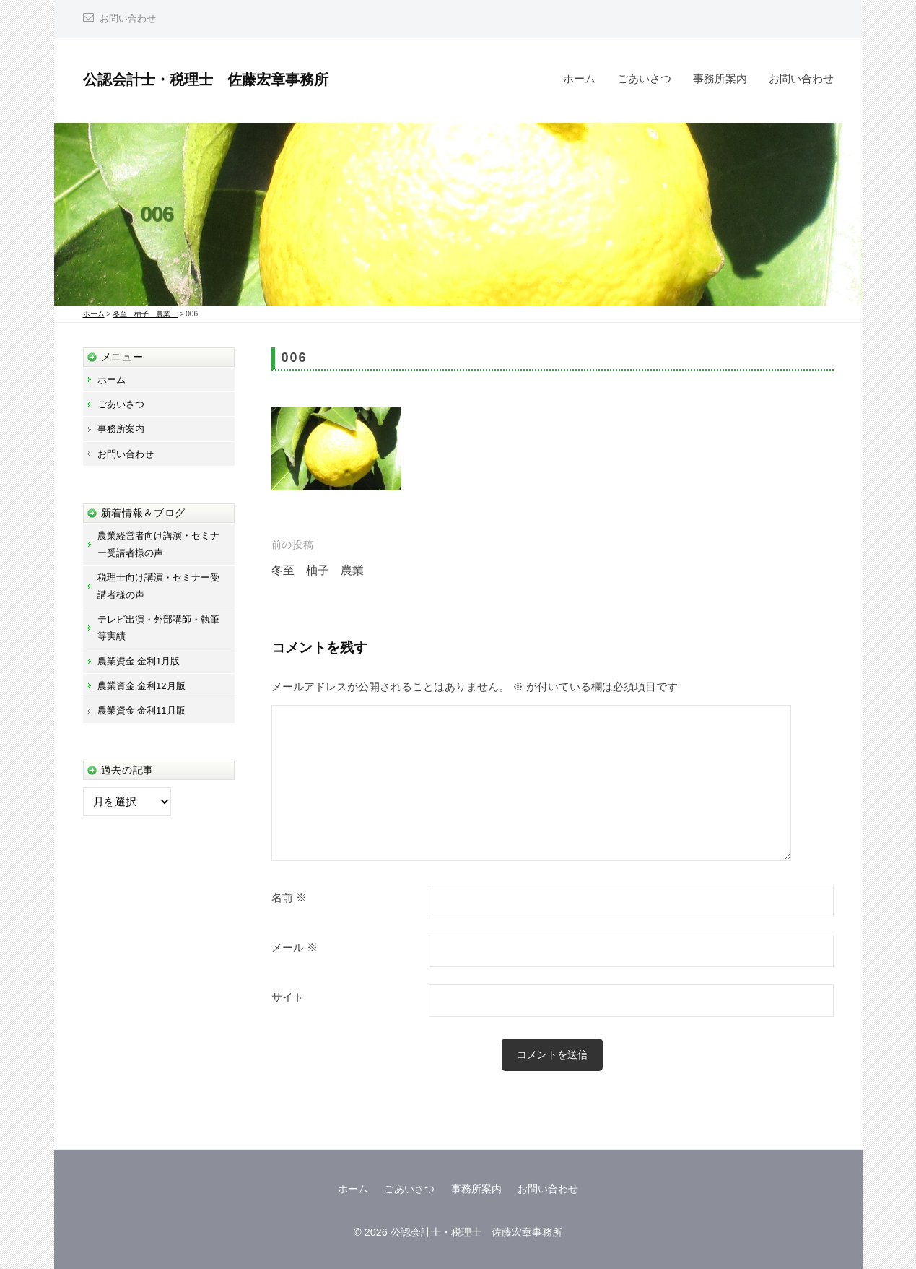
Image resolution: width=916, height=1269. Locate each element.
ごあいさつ (644, 78)
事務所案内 (720, 78)
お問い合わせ (130, 18)
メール (294, 947)
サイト (287, 997)
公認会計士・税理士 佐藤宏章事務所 (218, 79)
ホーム (579, 78)
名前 (289, 898)
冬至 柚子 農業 (326, 570)
